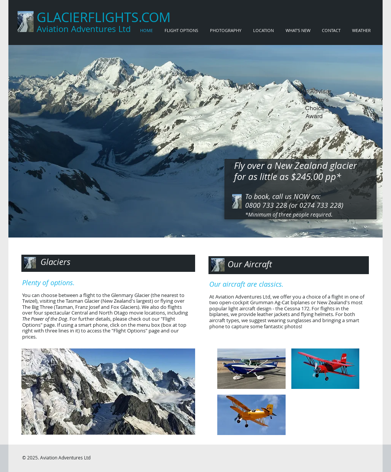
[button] (108, 391)
